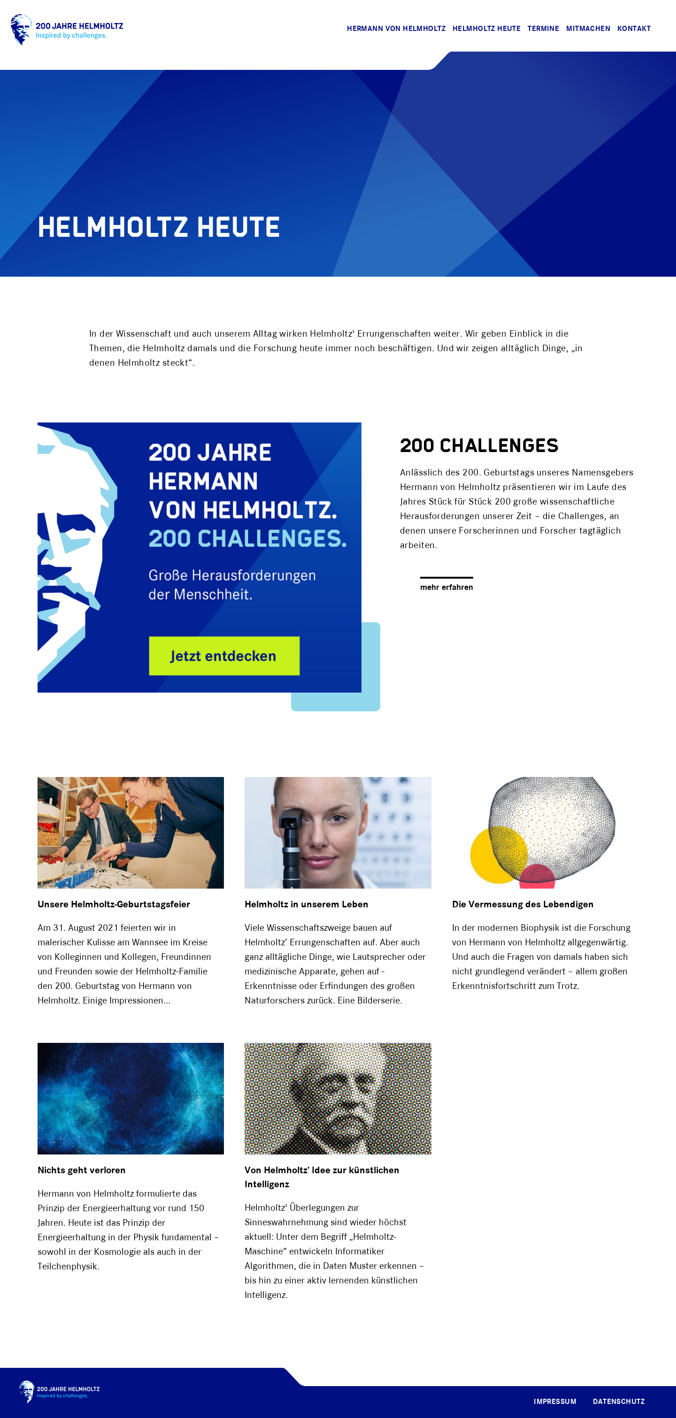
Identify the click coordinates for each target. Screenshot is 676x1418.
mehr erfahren (446, 587)
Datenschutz (619, 1402)
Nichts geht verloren (82, 1171)
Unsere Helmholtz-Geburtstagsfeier (114, 905)
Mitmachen (588, 29)
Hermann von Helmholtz (396, 29)
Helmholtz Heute (487, 29)
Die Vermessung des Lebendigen (523, 905)
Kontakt (634, 29)
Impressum (555, 1402)
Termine (543, 29)
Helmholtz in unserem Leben (307, 905)
